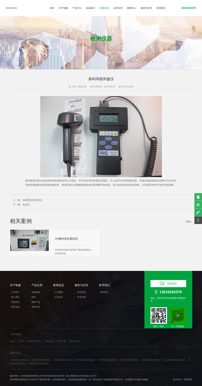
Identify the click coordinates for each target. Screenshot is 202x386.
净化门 (13, 341)
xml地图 (128, 379)
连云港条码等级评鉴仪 (174, 360)
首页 (52, 8)
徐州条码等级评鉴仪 (85, 360)
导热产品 (35, 307)
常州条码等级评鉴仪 (107, 360)
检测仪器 (104, 8)
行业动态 (58, 297)
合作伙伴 (118, 8)
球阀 (21, 341)
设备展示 (90, 8)
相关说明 (81, 292)
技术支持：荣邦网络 (182, 379)
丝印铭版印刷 (58, 379)
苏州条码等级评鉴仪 (129, 360)
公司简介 (15, 292)
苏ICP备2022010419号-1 (54, 376)
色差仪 (26, 204)
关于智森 (63, 8)
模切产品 (35, 302)
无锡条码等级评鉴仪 (63, 360)
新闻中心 (131, 8)
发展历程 (15, 302)
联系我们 (161, 8)
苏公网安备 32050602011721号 (82, 376)
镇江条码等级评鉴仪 (39, 363)
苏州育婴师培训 (33, 341)
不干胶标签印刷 (42, 379)
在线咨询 (168, 284)
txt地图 (144, 379)
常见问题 (81, 297)
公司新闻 (58, 292)
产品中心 (76, 8)
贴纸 (33, 297)
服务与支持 (146, 8)
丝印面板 (35, 292)
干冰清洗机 (49, 341)
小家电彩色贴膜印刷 (76, 379)
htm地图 (137, 379)
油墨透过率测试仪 (32, 200)
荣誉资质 (15, 307)
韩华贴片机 (74, 341)
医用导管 (61, 341)
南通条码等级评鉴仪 (151, 360)
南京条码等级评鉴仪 (41, 360)
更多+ (189, 221)
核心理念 (15, 297)
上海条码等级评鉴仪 (19, 360)
